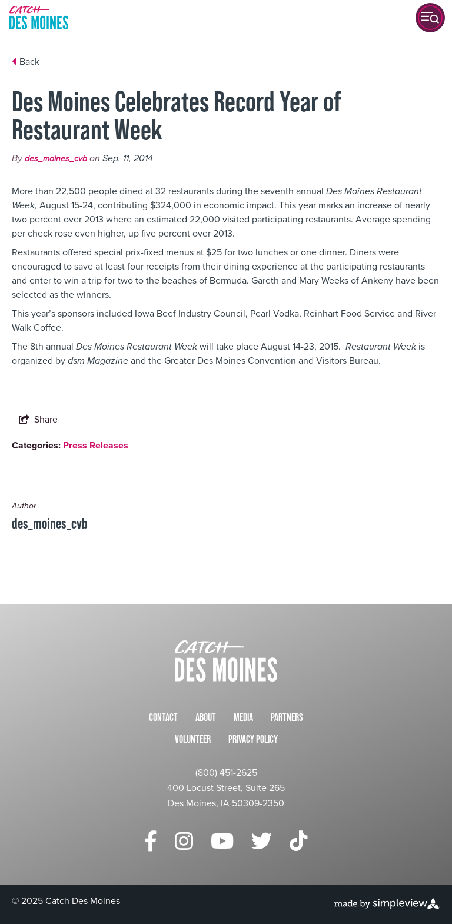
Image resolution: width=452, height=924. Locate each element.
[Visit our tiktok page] (299, 841)
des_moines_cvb (56, 158)
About (205, 717)
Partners (287, 717)
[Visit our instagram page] (184, 841)
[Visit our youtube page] (222, 841)
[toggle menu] (430, 17)
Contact (163, 717)
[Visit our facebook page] (150, 841)
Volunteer (193, 739)
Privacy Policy (253, 739)
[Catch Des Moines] (38, 17)
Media (243, 717)
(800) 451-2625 (226, 772)
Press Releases (95, 445)
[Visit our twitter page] (261, 841)
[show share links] (38, 419)
